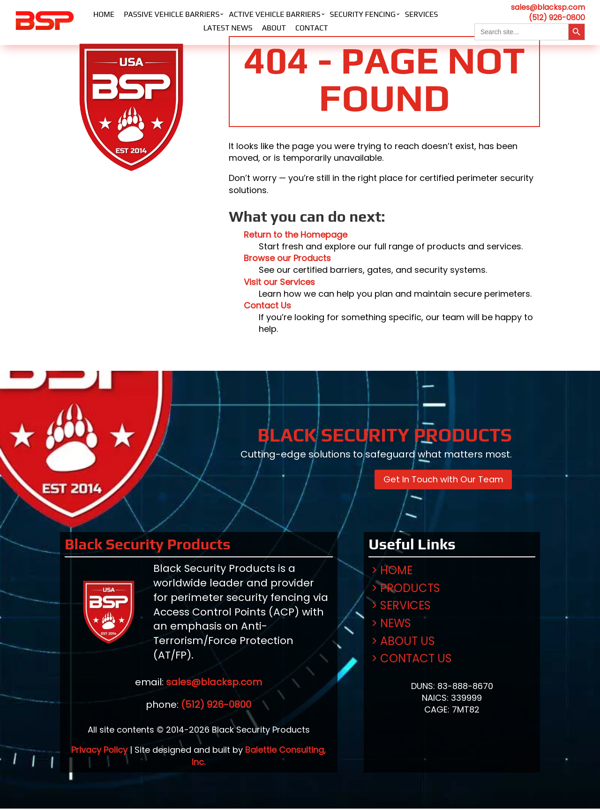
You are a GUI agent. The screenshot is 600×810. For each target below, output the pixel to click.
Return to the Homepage (295, 234)
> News (391, 625)
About (274, 27)
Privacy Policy (99, 752)
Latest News (228, 27)
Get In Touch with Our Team (437, 480)
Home (103, 14)
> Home (391, 572)
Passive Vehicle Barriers (171, 14)
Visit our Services (279, 282)
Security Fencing (363, 14)
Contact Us (267, 305)
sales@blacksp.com (548, 7)
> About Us (403, 642)
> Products (405, 590)
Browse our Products (287, 258)
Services (421, 14)
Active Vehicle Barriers (274, 14)
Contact (311, 27)
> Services (401, 607)
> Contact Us (411, 660)
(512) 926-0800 (557, 17)
